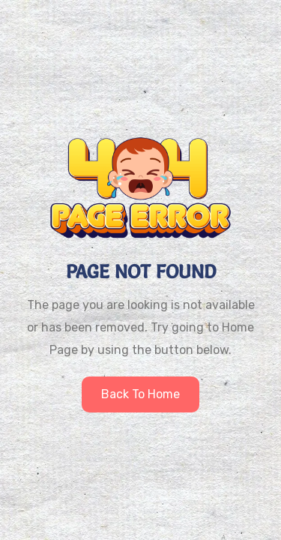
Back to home (140, 394)
